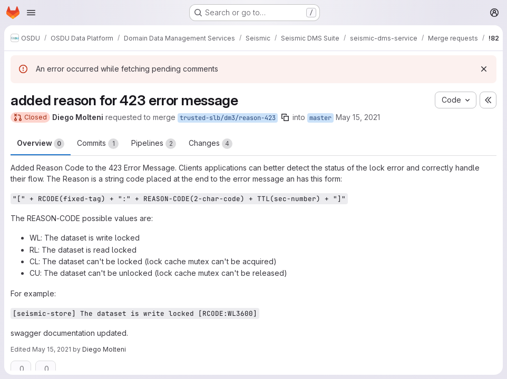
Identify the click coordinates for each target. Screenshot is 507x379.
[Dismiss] (483, 69)
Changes (210, 143)
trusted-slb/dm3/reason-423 (228, 118)
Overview (40, 143)
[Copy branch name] (285, 117)
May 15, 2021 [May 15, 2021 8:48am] (358, 117)
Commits (98, 143)
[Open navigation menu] (31, 12)
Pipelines (153, 143)
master (320, 118)
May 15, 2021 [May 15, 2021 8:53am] (51, 349)
